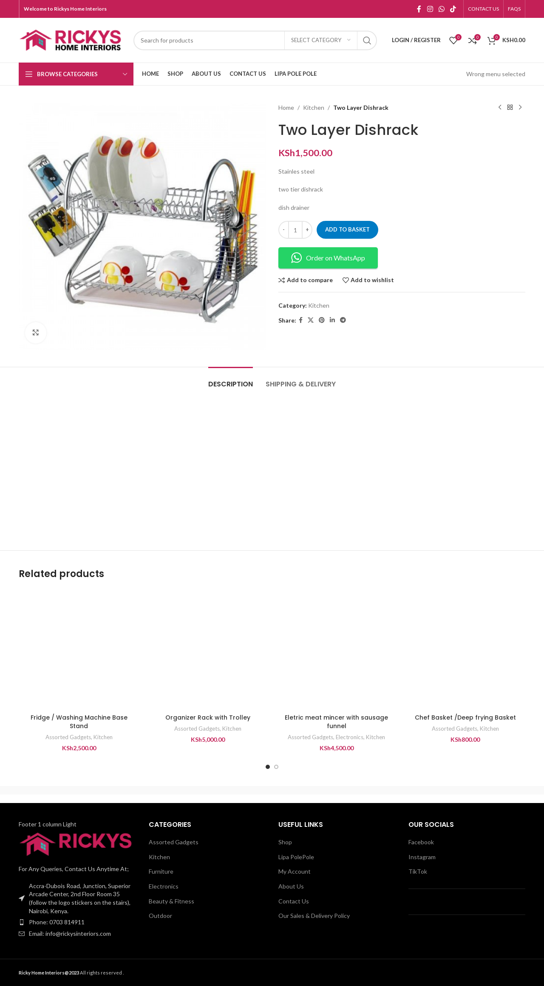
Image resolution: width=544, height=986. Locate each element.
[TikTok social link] (453, 9)
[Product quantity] (295, 230)
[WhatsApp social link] (441, 9)
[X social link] (310, 320)
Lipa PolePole (296, 856)
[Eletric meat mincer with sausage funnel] (336, 649)
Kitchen (313, 107)
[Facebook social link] (419, 9)
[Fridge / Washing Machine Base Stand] (79, 649)
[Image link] (77, 843)
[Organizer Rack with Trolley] (207, 649)
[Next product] (520, 108)
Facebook (421, 842)
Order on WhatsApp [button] (328, 257)
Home (286, 107)
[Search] (255, 40)
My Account (294, 871)
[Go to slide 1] (268, 767)
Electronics (349, 737)
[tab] (230, 380)
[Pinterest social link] (321, 320)
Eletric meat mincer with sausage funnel (336, 721)
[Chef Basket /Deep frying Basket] (465, 649)
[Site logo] (72, 39)
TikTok (417, 871)
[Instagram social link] (430, 9)
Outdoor (160, 915)
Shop (285, 842)
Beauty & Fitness (171, 901)
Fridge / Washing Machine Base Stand (79, 721)
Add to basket (347, 229)
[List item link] (77, 922)
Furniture (161, 871)
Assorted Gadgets (68, 737)
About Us (291, 886)
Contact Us (293, 901)
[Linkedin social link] (332, 320)
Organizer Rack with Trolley (207, 717)
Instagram (422, 856)
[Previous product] (500, 108)
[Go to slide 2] (276, 767)
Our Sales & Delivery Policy (314, 915)
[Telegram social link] (342, 320)
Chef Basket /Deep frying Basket (465, 717)
